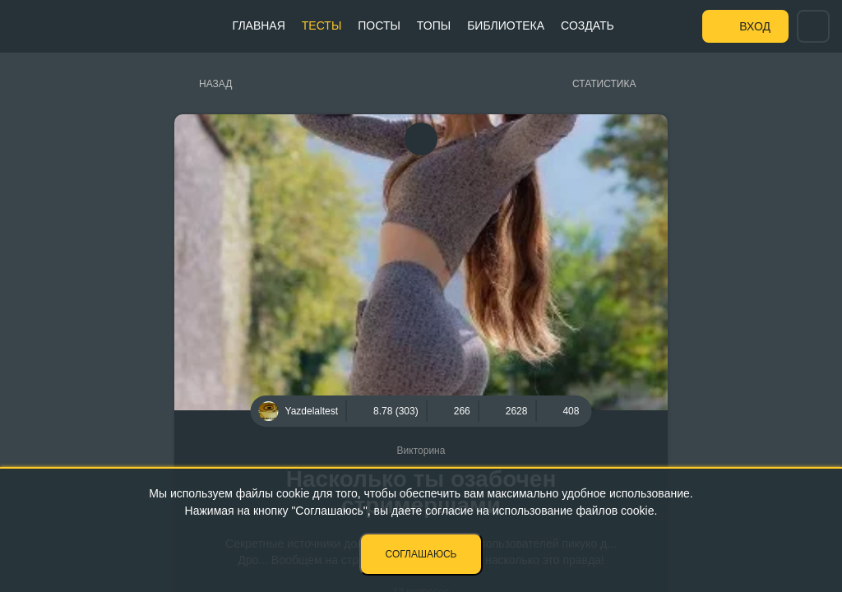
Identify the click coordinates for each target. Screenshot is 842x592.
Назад (215, 84)
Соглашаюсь (421, 554)
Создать (587, 25)
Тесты (321, 25)
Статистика (604, 84)
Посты (379, 25)
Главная (259, 25)
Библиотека (505, 25)
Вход (754, 26)
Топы (434, 25)
